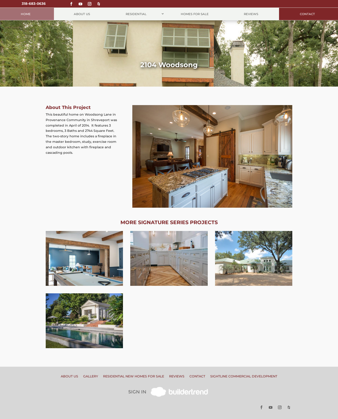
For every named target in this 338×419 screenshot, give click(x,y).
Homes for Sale (195, 14)
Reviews (251, 14)
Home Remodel (84, 275)
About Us (82, 14)
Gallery (90, 376)
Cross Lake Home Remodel (253, 241)
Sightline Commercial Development (243, 376)
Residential (136, 14)
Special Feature (98, 337)
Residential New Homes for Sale (133, 376)
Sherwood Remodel (169, 241)
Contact (307, 14)
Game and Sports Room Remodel (84, 243)
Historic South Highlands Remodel (84, 306)
